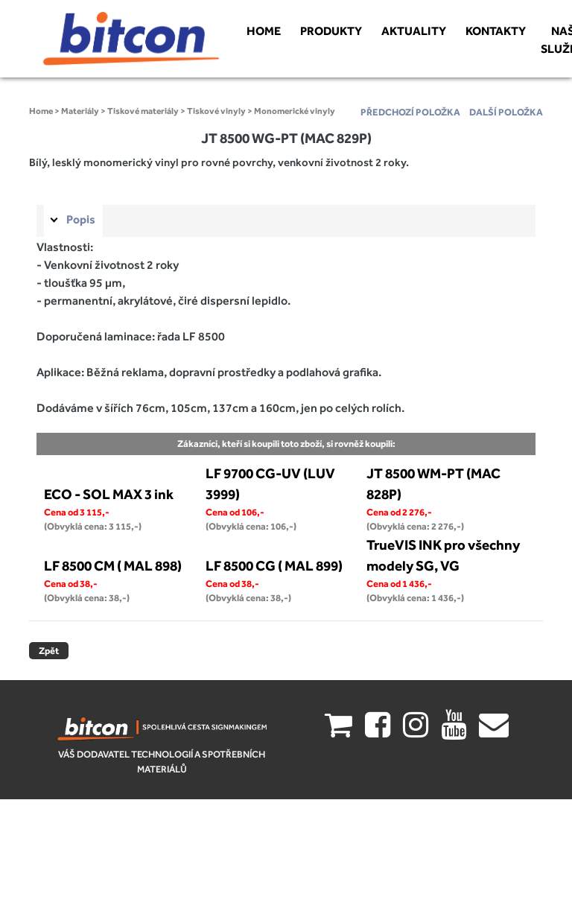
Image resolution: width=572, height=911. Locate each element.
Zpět (49, 650)
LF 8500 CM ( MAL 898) (113, 565)
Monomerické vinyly (294, 111)
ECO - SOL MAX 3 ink (109, 494)
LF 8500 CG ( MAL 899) (274, 565)
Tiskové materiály (143, 111)
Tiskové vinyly (216, 111)
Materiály (80, 111)
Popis (80, 219)
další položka (506, 112)
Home (41, 111)
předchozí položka (410, 112)
